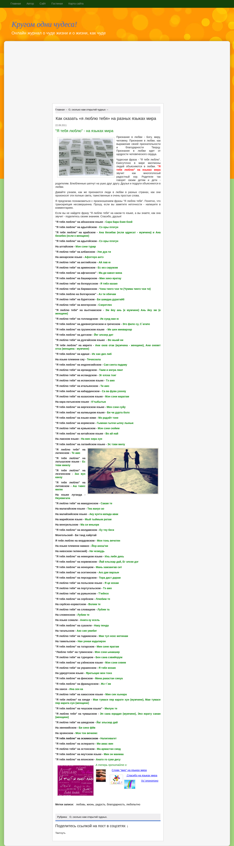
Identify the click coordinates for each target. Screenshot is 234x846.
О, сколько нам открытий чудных (87, 817)
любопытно (133, 804)
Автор (30, 3)
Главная (16, 3)
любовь (80, 804)
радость (100, 804)
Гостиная (57, 3)
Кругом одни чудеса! (44, 24)
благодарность (116, 804)
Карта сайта (76, 3)
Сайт (43, 3)
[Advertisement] (85, 73)
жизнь (90, 804)
